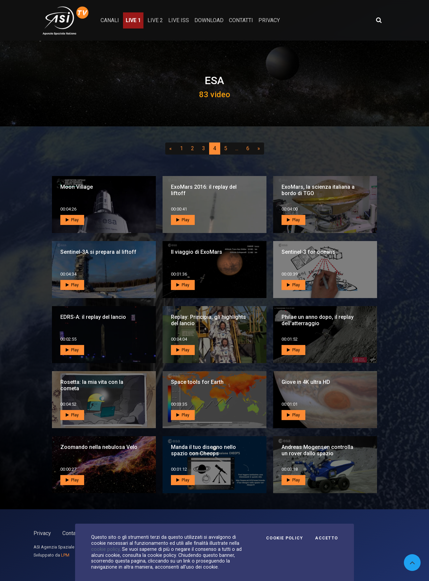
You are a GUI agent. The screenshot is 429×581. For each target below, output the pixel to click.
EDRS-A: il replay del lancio (93, 317)
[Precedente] (170, 148)
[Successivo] (258, 148)
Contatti (71, 533)
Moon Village (76, 187)
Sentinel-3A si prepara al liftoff (98, 252)
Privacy (42, 533)
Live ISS (178, 20)
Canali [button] (110, 20)
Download (209, 20)
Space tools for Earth (197, 382)
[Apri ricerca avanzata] (379, 20)
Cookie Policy (284, 538)
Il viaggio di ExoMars (196, 252)
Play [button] (72, 220)
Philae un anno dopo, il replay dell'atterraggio (318, 320)
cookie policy (105, 549)
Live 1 (133, 20)
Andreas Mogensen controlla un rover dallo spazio (317, 450)
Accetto (326, 538)
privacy (269, 20)
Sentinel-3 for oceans (308, 252)
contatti (241, 20)
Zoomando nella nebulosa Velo (98, 447)
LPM (65, 555)
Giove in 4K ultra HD (306, 382)
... (238, 148)
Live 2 (155, 20)
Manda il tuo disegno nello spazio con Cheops (203, 450)
